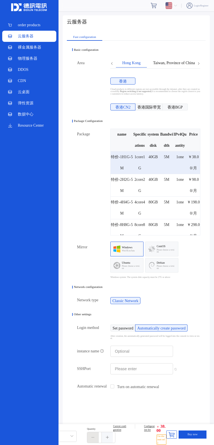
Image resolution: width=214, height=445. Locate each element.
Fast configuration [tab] (84, 37)
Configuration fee (149, 428)
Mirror (82, 247)
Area (80, 63)
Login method (88, 328)
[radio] (122, 81)
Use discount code (161, 439)
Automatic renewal (92, 386)
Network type (87, 300)
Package (83, 134)
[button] (93, 437)
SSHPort (84, 369)
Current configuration (119, 428)
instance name (90, 351)
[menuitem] (29, 25)
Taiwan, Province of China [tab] (174, 63)
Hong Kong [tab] (131, 63)
